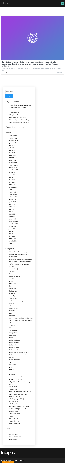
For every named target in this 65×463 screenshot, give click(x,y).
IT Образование (13, 328)
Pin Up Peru (12, 367)
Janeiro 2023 (12, 160)
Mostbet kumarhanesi (15, 350)
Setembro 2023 (13, 140)
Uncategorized (13, 387)
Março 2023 (12, 155)
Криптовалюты (13, 411)
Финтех (11, 416)
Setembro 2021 (13, 199)
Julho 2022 (12, 175)
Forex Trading (12, 310)
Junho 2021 (12, 207)
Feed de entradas (13, 434)
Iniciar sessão (12, 432)
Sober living (12, 374)
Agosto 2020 (12, 226)
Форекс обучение (14, 421)
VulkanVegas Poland (14, 404)
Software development (15, 377)
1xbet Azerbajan (13, 257)
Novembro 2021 (13, 194)
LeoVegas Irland (13, 335)
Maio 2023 (12, 150)
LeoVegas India (13, 333)
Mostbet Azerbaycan (14, 340)
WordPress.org (13, 439)
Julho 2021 (12, 204)
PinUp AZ (11, 369)
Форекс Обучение (14, 423)
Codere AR (12, 293)
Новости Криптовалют (16, 414)
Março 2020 (12, 238)
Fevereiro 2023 (13, 158)
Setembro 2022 (13, 170)
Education (11, 303)
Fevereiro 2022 (13, 187)
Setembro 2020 (13, 224)
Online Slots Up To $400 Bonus (18, 117)
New (10, 362)
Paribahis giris (12, 364)
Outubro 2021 (13, 197)
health (10, 313)
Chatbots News (13, 291)
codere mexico (13, 298)
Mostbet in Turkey (14, 342)
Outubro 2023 (13, 138)
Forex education (13, 308)
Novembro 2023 (13, 135)
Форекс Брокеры (14, 418)
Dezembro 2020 (13, 221)
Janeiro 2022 (12, 189)
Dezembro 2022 (13, 162)
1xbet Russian (12, 271)
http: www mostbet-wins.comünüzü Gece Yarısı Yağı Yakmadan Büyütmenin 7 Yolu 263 (21, 320)
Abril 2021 (11, 211)
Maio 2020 (12, 234)
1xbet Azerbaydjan (14, 269)
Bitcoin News (12, 284)
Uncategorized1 (13, 389)
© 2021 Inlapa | (6, 460)
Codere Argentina (14, 296)
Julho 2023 (12, 145)
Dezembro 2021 (13, 192)
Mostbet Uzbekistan (14, 360)
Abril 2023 (12, 153)
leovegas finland (13, 330)
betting (11, 281)
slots (10, 372)
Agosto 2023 (12, 143)
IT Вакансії (12, 325)
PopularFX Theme (18, 460)
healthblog (12, 315)
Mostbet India (12, 345)
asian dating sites (13, 279)
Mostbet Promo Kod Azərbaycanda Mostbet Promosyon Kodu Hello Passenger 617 (19, 355)
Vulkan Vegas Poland (14, 396)
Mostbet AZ (12, 337)
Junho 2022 (12, 177)
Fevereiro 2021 (13, 216)
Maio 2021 (12, 209)
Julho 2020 (12, 229)
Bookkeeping (12, 288)
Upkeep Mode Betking (15, 115)
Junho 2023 (12, 148)
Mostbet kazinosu (14, 347)
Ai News (11, 274)
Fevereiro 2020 (13, 241)
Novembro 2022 (13, 165)
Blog (10, 286)
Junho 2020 (12, 231)
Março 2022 (12, 184)
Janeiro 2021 (12, 219)
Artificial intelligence (14, 276)
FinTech (11, 306)
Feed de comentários (15, 437)
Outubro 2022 (13, 167)
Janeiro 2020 (12, 243)
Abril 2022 (12, 182)
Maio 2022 (12, 180)
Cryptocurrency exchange (16, 301)
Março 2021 (12, 214)
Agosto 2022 (12, 172)
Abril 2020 (12, 236)
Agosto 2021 (12, 202)
